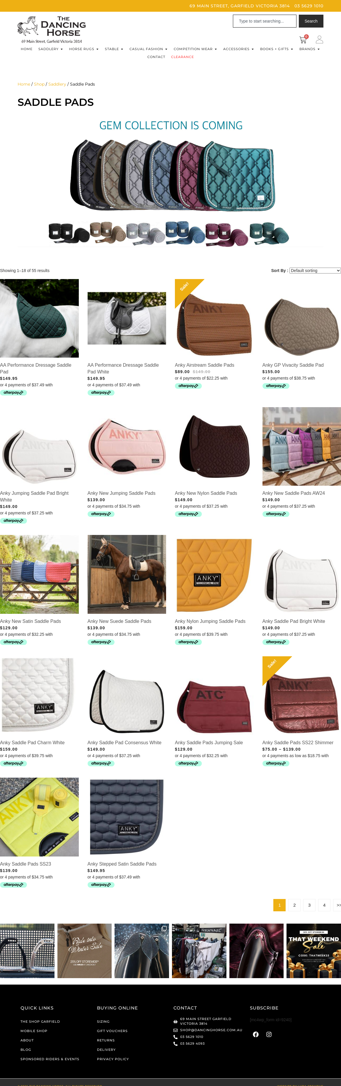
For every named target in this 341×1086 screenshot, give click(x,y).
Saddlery (57, 84)
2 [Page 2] (294, 905)
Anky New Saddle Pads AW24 (293, 493)
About (27, 1040)
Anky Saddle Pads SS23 (25, 863)
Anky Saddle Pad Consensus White (125, 742)
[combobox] (264, 21)
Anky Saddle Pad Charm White (32, 742)
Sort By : (279, 270)
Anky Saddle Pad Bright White (293, 621)
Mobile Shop (34, 1030)
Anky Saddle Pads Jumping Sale (209, 742)
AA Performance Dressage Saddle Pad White (123, 368)
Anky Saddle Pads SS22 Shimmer (298, 742)
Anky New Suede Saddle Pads (119, 621)
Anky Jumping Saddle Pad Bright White (34, 496)
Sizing (103, 1021)
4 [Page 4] (324, 905)
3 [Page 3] (309, 905)
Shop (39, 84)
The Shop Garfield (40, 1021)
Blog (26, 1049)
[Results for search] (264, 31)
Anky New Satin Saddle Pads (30, 621)
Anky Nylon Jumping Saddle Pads (210, 621)
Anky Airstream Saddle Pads (204, 365)
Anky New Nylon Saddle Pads (206, 493)
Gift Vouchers (112, 1030)
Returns (106, 1040)
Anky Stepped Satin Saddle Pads (122, 863)
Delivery (106, 1049)
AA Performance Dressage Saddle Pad (35, 368)
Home (24, 84)
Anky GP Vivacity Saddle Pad (293, 365)
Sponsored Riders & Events (50, 1058)
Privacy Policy (113, 1058)
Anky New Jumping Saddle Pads (122, 493)
